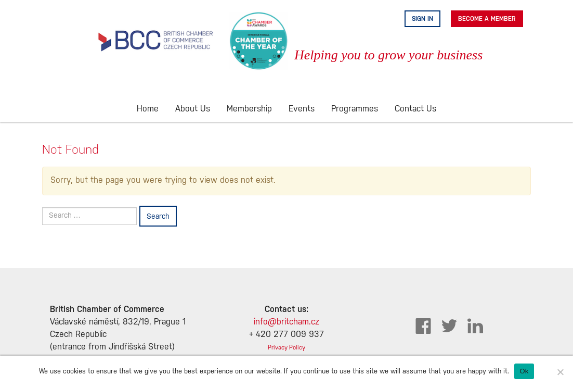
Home (148, 109)
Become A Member (487, 18)
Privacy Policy (286, 348)
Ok (523, 371)
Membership (249, 109)
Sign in (422, 18)
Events (302, 109)
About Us (192, 109)
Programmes (354, 109)
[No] (560, 372)
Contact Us (415, 109)
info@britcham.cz (286, 322)
